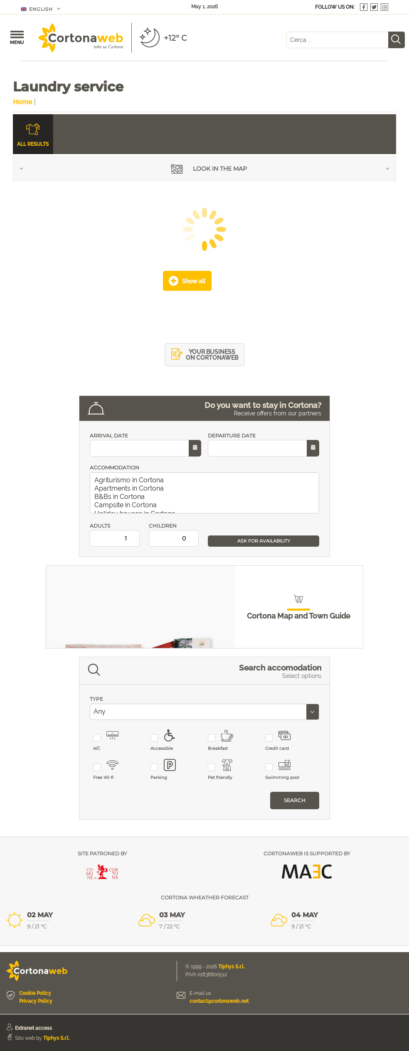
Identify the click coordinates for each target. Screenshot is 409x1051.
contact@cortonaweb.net (219, 1001)
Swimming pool (283, 770)
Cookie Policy (35, 993)
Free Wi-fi (110, 770)
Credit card (283, 740)
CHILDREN (175, 535)
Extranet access (33, 1028)
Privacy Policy (35, 1001)
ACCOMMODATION (114, 467)
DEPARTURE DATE (263, 444)
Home (22, 102)
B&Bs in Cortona (206, 497)
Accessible (168, 740)
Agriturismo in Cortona (206, 480)
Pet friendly (225, 770)
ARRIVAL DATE (145, 444)
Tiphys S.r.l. (231, 967)
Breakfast (225, 740)
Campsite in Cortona (206, 505)
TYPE (96, 699)
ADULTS (116, 535)
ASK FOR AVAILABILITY (263, 541)
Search (295, 800)
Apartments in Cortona (206, 488)
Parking (168, 770)
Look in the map (209, 169)
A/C (110, 740)
